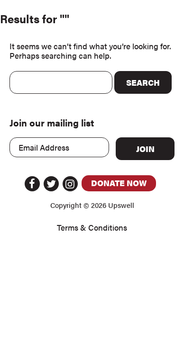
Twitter (51, 183)
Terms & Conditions (92, 228)
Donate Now (119, 182)
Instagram (70, 183)
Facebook (32, 183)
